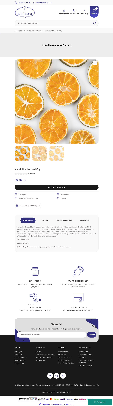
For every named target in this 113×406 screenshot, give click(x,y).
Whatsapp (100, 401)
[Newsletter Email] (51, 335)
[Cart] (94, 11)
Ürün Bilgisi (28, 220)
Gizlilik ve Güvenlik (64, 357)
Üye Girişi (18, 355)
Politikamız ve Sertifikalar (45, 355)
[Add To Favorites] (95, 63)
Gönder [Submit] (91, 334)
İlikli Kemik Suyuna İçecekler (86, 356)
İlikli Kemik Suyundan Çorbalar (86, 361)
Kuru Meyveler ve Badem (56, 45)
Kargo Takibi (19, 363)
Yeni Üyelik (18, 352)
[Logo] (25, 12)
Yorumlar (44, 220)
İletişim (38, 352)
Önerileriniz (85, 220)
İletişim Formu (20, 361)
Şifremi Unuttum (21, 358)
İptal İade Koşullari (64, 360)
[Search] (57, 23)
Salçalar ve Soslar (85, 366)
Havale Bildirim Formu (44, 358)
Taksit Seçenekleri (64, 220)
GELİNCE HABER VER (56, 187)
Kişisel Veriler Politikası (66, 363)
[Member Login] (84, 11)
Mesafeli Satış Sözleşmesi (63, 353)
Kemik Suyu (83, 352)
